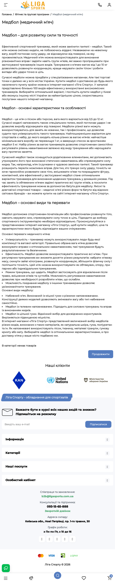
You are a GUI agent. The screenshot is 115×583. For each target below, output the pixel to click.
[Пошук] (57, 575)
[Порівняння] (31, 578)
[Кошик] (109, 578)
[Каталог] (5, 578)
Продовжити (101, 354)
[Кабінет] (109, 5)
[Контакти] (100, 5)
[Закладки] (84, 578)
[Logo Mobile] (33, 4)
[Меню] (6, 5)
